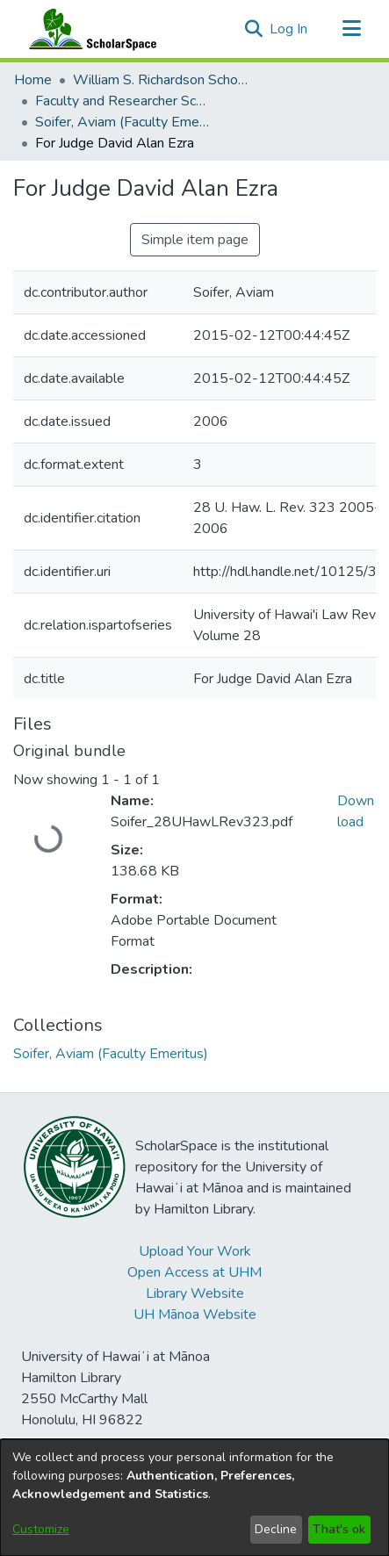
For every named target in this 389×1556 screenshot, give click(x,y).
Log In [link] (289, 29)
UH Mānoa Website (194, 1314)
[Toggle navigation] (351, 29)
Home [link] (33, 80)
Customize (40, 1529)
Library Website (195, 1293)
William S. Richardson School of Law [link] (161, 80)
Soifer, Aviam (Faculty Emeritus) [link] (123, 122)
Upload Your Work (195, 1251)
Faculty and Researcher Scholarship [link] (123, 101)
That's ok (339, 1529)
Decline (276, 1529)
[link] (110, 1053)
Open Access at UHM (194, 1272)
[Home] (88, 29)
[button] (253, 29)
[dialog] (194, 1497)
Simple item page (195, 239)
